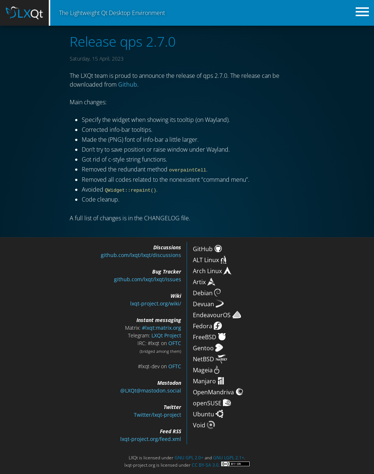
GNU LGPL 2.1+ (228, 457)
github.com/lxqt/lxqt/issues (147, 278)
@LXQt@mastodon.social (150, 390)
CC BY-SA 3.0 (205, 465)
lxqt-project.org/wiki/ (155, 303)
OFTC (174, 342)
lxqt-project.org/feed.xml (150, 438)
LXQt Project (166, 335)
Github (127, 84)
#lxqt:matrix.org (161, 327)
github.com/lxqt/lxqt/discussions (141, 254)
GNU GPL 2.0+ (189, 457)
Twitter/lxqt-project (157, 414)
